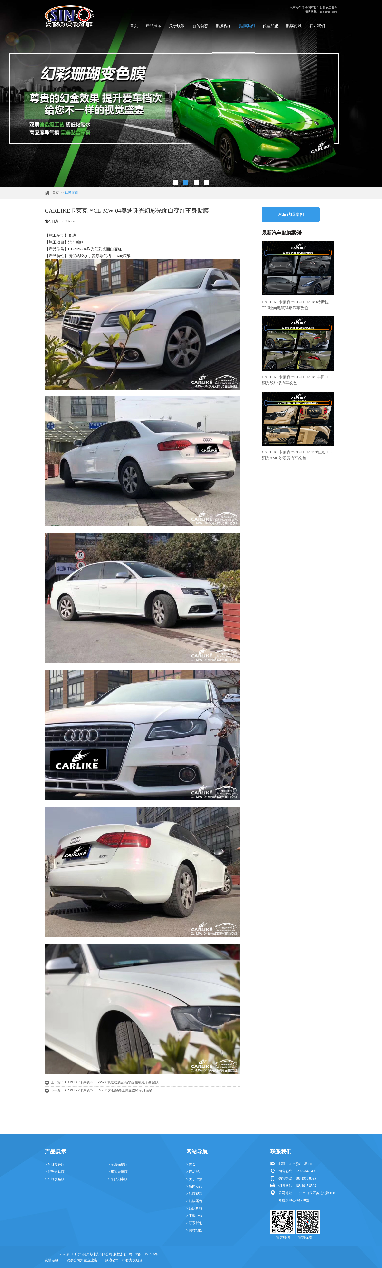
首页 (134, 26)
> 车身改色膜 (55, 1164)
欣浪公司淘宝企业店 (82, 1260)
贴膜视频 (223, 26)
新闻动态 (200, 26)
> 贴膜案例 (194, 1201)
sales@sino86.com (301, 1164)
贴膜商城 (294, 26)
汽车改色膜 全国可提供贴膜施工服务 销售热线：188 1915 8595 (313, 9)
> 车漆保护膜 (118, 1164)
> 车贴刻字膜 (118, 1179)
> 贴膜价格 (194, 1208)
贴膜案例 (247, 26)
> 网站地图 (194, 1230)
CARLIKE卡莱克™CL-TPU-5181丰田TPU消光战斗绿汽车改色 (297, 380)
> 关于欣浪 (194, 1179)
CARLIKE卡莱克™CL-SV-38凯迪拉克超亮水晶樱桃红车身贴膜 (112, 1082)
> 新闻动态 (194, 1186)
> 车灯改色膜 (55, 1179)
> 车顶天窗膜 (118, 1172)
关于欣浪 (177, 26)
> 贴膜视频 (194, 1194)
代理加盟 (270, 26)
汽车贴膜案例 (291, 214)
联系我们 (317, 26)
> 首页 (191, 1164)
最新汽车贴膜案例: (282, 232)
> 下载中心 (194, 1216)
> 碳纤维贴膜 (55, 1172)
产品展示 (153, 26)
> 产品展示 (194, 1172)
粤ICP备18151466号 (143, 1254)
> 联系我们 (194, 1223)
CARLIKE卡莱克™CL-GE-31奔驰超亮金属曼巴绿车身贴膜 (108, 1090)
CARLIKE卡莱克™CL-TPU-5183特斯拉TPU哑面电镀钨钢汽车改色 (295, 305)
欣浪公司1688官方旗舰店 (124, 1260)
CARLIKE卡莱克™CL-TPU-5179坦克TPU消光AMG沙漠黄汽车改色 (297, 455)
